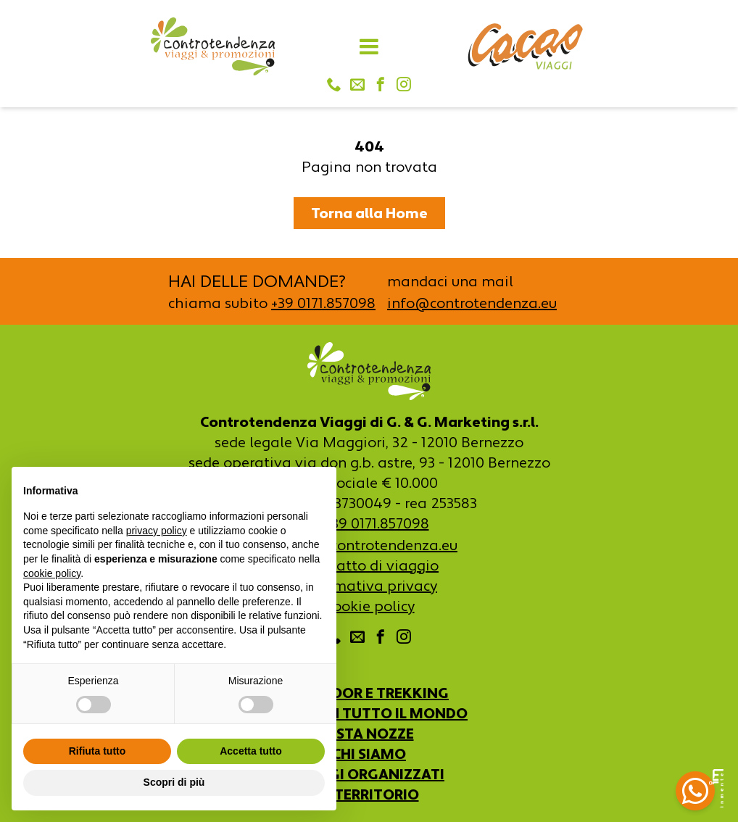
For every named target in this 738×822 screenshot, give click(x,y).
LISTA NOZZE (369, 733)
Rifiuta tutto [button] (97, 751)
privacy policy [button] (156, 530)
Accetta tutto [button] (251, 751)
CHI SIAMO (369, 754)
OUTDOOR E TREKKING (369, 693)
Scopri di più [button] (174, 782)
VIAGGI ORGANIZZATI (369, 774)
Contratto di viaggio (369, 565)
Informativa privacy (369, 585)
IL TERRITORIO (369, 794)
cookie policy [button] (51, 573)
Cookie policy (369, 606)
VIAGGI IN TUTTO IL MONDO (369, 713)
